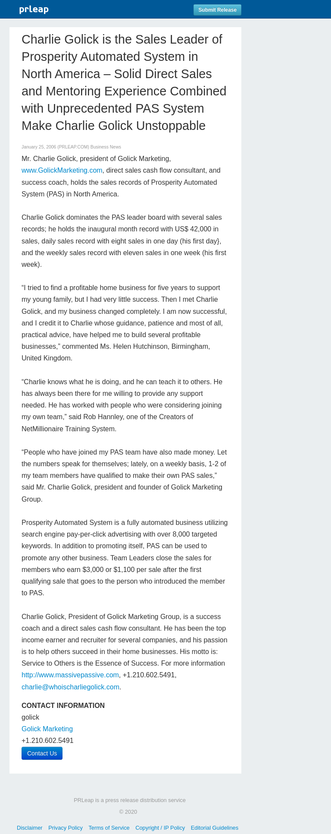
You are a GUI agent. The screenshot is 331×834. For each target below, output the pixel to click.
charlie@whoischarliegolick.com (70, 687)
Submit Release (217, 10)
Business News (106, 147)
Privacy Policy (65, 828)
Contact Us (42, 753)
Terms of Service (108, 828)
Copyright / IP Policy (160, 828)
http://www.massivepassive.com (70, 675)
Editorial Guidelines (214, 828)
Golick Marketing (47, 729)
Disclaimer (30, 828)
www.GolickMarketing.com (62, 170)
